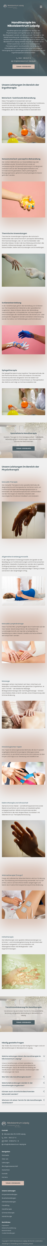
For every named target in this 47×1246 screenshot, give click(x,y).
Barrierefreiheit (6, 1230)
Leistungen (5, 1163)
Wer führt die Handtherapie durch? (23, 1077)
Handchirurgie (7, 1216)
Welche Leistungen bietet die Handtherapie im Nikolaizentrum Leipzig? (23, 1057)
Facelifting (5, 1205)
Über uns (5, 1159)
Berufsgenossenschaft (10, 1166)
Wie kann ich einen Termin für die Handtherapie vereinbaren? (23, 1101)
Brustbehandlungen (9, 1198)
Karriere (5, 1177)
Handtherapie (7, 1209)
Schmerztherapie (8, 1213)
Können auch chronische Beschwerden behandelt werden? (23, 1092)
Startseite (5, 1155)
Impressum (5, 1225)
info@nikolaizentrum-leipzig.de (23, 61)
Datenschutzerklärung (9, 1228)
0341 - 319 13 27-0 (23, 58)
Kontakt (5, 1174)
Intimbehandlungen (9, 1202)
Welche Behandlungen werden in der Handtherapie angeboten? (23, 1084)
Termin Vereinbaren (23, 67)
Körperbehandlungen (9, 1194)
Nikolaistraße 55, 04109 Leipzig (13, 1134)
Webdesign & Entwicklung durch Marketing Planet (17, 1244)
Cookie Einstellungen (8, 1233)
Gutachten (6, 1170)
